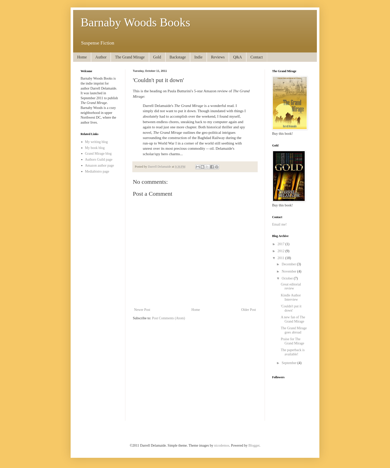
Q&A (237, 57)
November (289, 271)
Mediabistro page (97, 171)
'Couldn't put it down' (291, 308)
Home (82, 57)
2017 (282, 244)
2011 (281, 258)
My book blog (95, 148)
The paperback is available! (293, 352)
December (289, 264)
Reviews (218, 57)
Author (100, 57)
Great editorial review (291, 286)
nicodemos (221, 445)
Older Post (248, 310)
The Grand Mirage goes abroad (294, 330)
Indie (198, 57)
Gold (157, 57)
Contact (256, 57)
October (288, 278)
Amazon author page (99, 165)
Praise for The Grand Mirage (292, 341)
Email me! (279, 224)
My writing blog (96, 142)
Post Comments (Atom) (168, 318)
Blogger (253, 445)
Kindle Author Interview (291, 297)
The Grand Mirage (130, 57)
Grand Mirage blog (98, 153)
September (289, 363)
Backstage (178, 57)
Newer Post (142, 310)
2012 (282, 251)
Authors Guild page (98, 159)
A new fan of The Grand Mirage (293, 319)
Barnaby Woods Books (135, 22)
